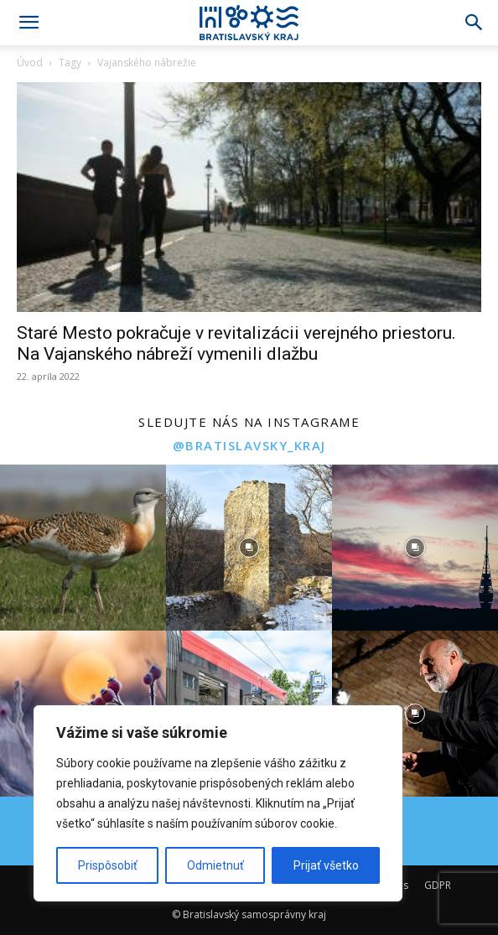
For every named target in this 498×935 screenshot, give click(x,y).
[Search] (474, 22)
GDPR (437, 885)
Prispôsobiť (107, 865)
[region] (218, 803)
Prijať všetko (326, 865)
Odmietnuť (215, 865)
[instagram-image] (83, 548)
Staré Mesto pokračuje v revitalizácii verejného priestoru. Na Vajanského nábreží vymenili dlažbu (236, 343)
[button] (28, 22)
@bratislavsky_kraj (249, 445)
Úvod (30, 62)
